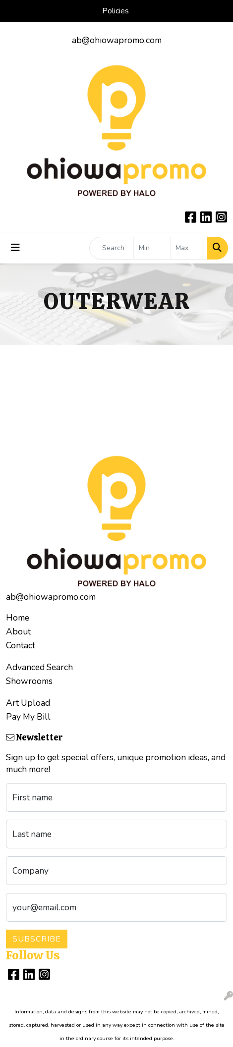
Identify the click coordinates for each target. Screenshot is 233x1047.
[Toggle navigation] (15, 248)
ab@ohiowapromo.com (117, 40)
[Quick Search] (111, 248)
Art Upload (28, 703)
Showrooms (29, 681)
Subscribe (36, 939)
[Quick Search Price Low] (152, 248)
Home (17, 618)
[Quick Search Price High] (188, 248)
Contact (20, 645)
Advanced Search (39, 667)
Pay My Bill (28, 717)
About (18, 631)
